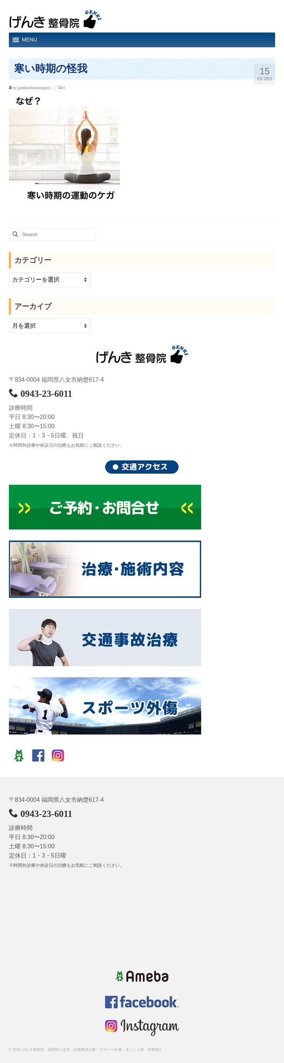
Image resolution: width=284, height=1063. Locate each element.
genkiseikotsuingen (34, 87)
